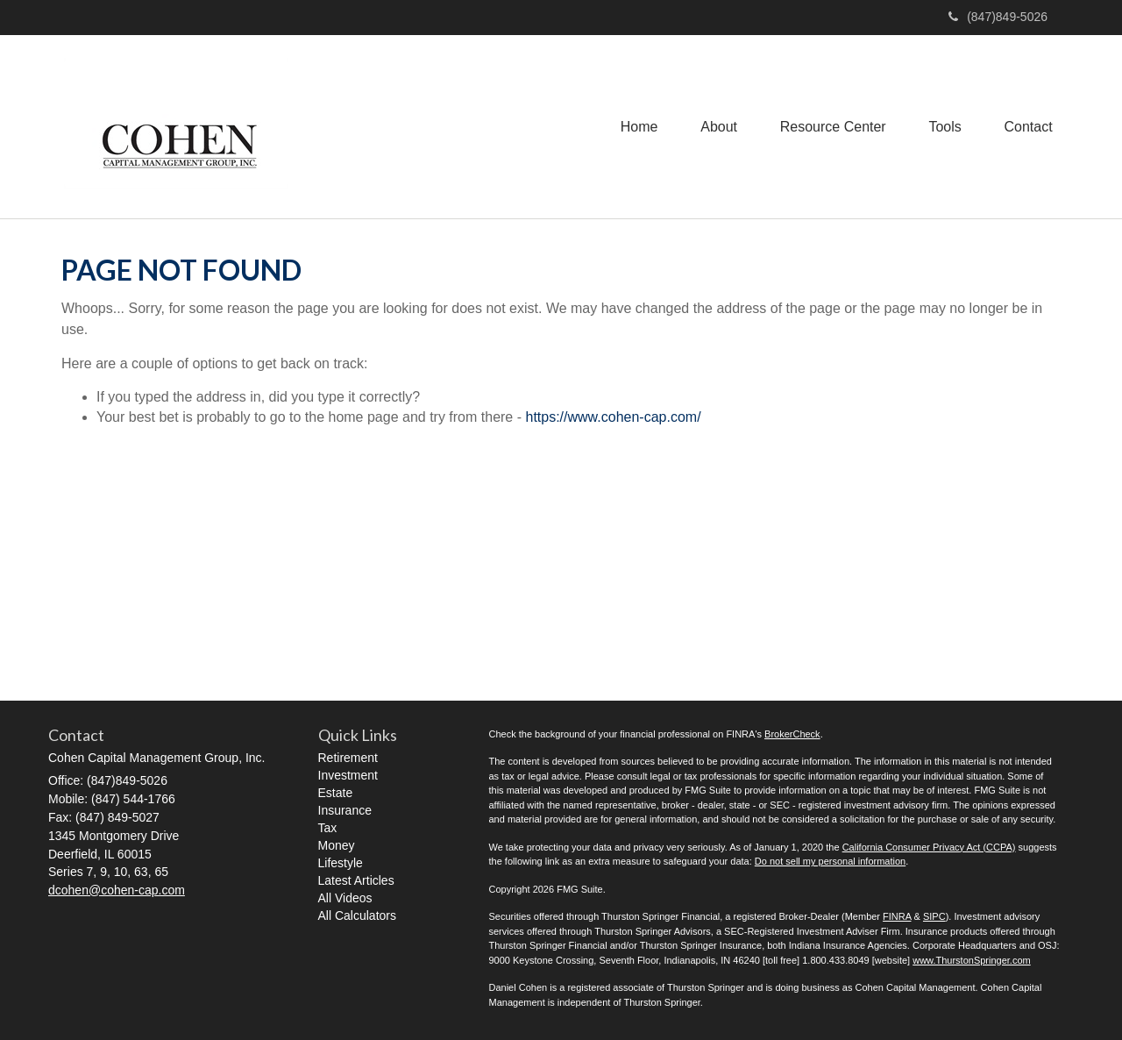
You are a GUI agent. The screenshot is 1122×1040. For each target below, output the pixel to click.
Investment (348, 775)
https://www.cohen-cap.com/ (612, 417)
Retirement (348, 758)
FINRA (897, 916)
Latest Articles (356, 880)
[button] (715, 126)
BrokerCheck (792, 734)
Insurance (345, 810)
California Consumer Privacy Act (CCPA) (929, 847)
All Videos (345, 898)
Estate (335, 793)
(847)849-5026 (997, 17)
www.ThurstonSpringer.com (972, 960)
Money (336, 845)
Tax (327, 828)
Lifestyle (340, 863)
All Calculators (357, 915)
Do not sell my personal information (830, 861)
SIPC (934, 916)
